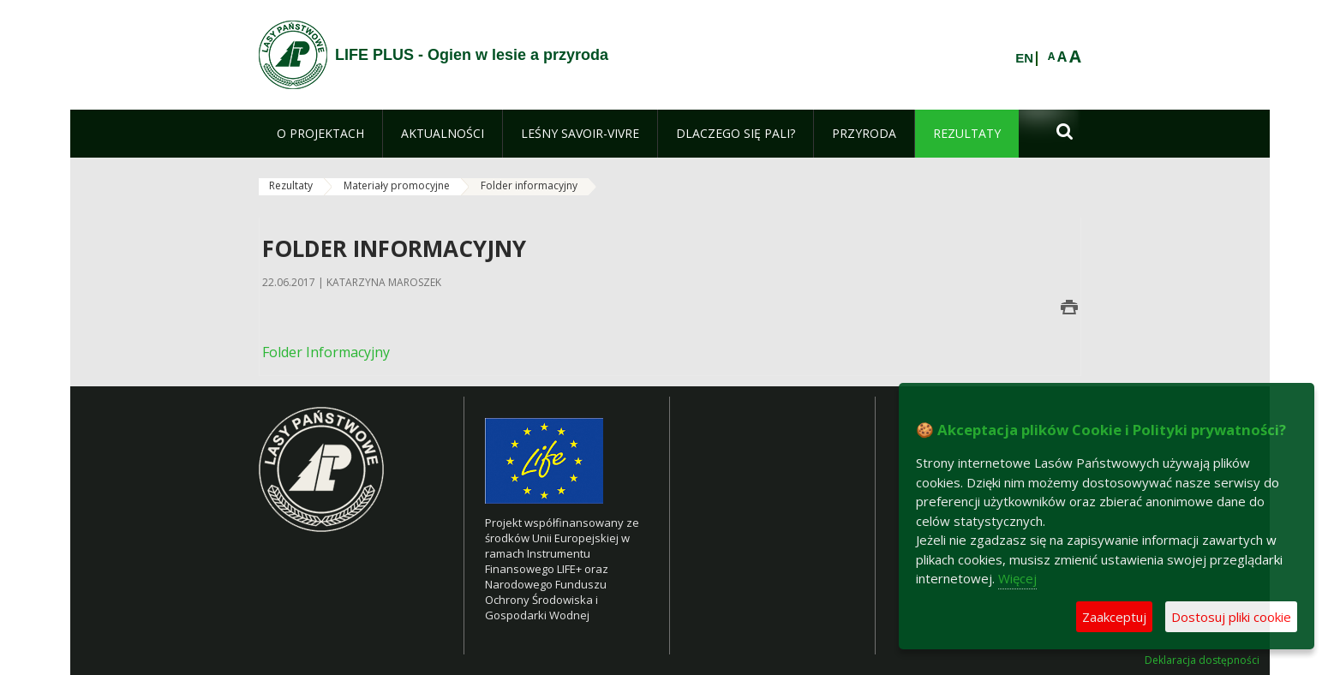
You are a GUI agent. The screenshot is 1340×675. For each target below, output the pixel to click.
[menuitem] (320, 134)
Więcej (1017, 578)
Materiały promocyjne (397, 185)
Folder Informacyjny (326, 352)
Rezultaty (291, 185)
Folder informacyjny (529, 185)
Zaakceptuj (1114, 616)
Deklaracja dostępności (1202, 660)
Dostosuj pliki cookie (1231, 616)
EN (1024, 58)
